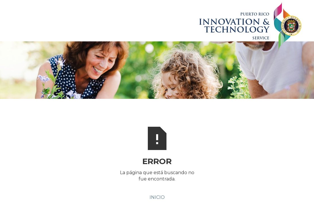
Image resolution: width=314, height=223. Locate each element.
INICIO (157, 197)
